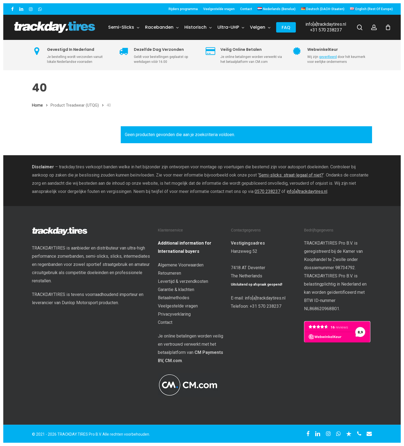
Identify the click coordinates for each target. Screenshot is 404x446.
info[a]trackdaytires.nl (325, 24)
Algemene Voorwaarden (181, 265)
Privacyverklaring (174, 314)
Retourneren (169, 273)
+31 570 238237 (326, 30)
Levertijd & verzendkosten (183, 281)
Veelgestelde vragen (178, 306)
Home (37, 105)
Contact (165, 322)
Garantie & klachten (176, 289)
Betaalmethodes (173, 297)
